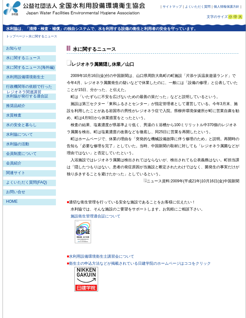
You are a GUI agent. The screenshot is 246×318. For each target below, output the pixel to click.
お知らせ (13, 48)
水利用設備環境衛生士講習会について (101, 256)
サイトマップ (172, 6)
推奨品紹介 (15, 105)
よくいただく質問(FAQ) (26, 182)
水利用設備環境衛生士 (25, 77)
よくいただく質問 (198, 6)
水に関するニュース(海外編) (30, 67)
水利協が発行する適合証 (27, 96)
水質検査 (13, 115)
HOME (12, 201)
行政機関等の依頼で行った (29, 86)
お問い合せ (15, 192)
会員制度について (21, 153)
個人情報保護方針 (226, 6)
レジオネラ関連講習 (24, 92)
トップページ (15, 36)
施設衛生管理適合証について (95, 216)
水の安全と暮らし (21, 125)
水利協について (19, 134)
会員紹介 (13, 163)
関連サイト (15, 172)
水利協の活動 (17, 144)
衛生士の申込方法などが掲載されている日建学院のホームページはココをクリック (140, 263)
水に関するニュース (23, 58)
